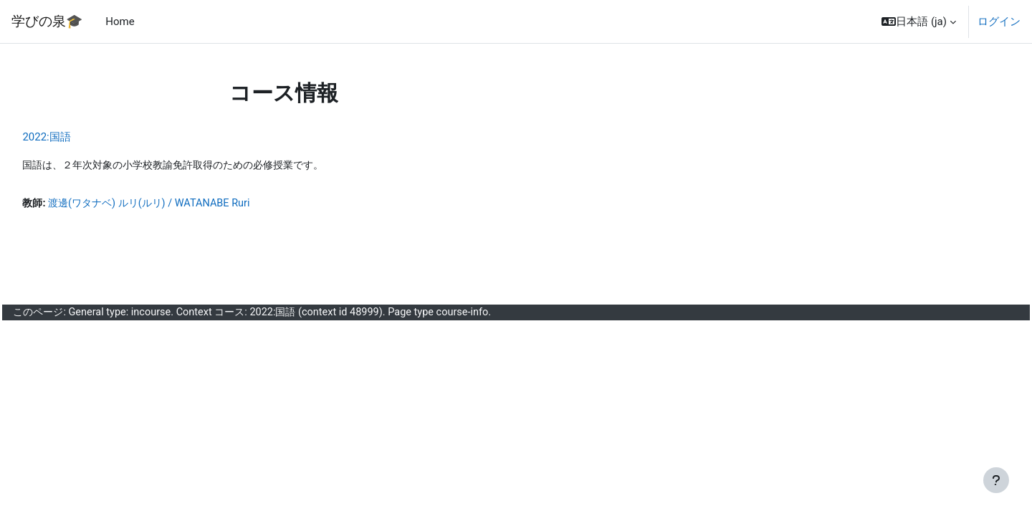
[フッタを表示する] (996, 480)
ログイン (999, 21)
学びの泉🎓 (46, 21)
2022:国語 (78, 136)
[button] (918, 21)
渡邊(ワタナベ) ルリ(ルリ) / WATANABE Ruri (188, 204)
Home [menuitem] (119, 21)
